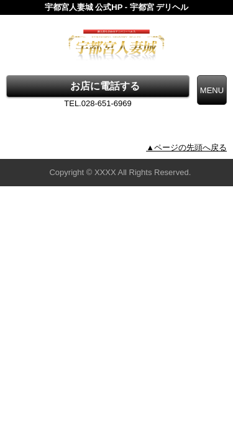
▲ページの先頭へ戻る (186, 147)
